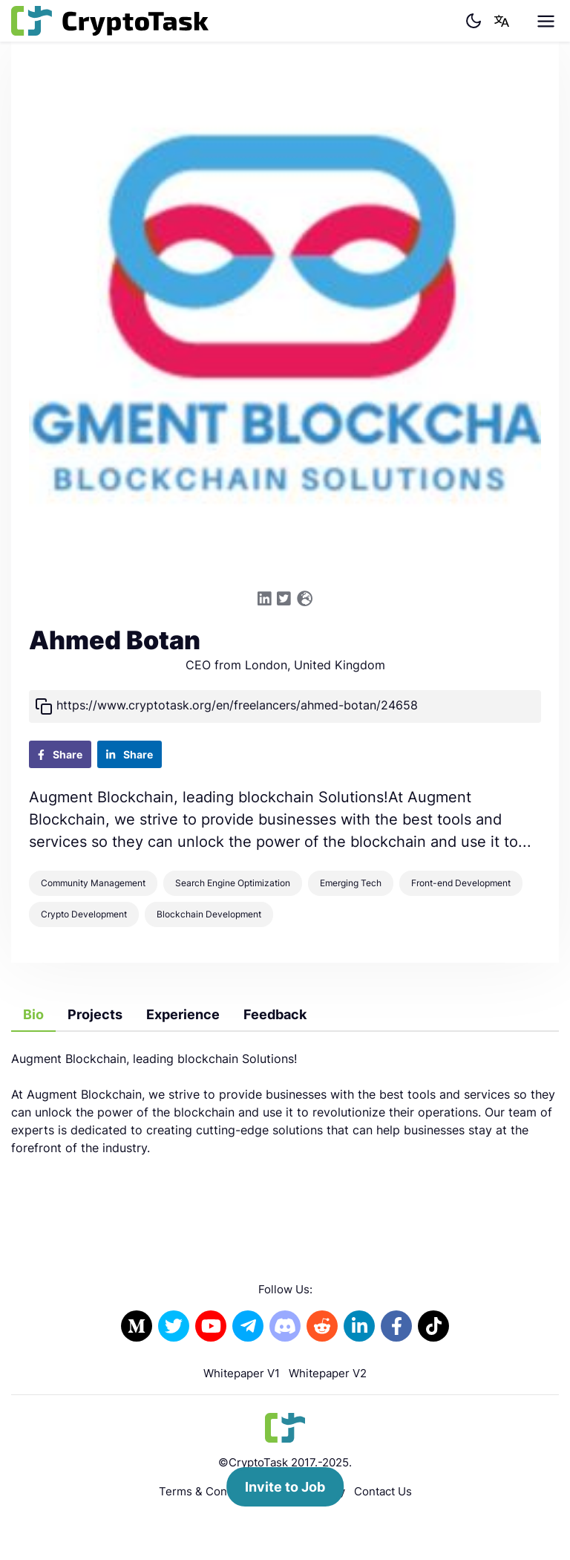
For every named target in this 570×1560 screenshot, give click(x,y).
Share (60, 754)
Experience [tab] (183, 1014)
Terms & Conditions (211, 1491)
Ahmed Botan (114, 640)
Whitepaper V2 (328, 1373)
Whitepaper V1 (241, 1373)
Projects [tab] (95, 1014)
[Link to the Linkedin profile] (265, 599)
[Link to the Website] (304, 599)
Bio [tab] (33, 1014)
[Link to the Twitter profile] (284, 599)
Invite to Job (285, 1487)
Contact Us (383, 1491)
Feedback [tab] (275, 1014)
